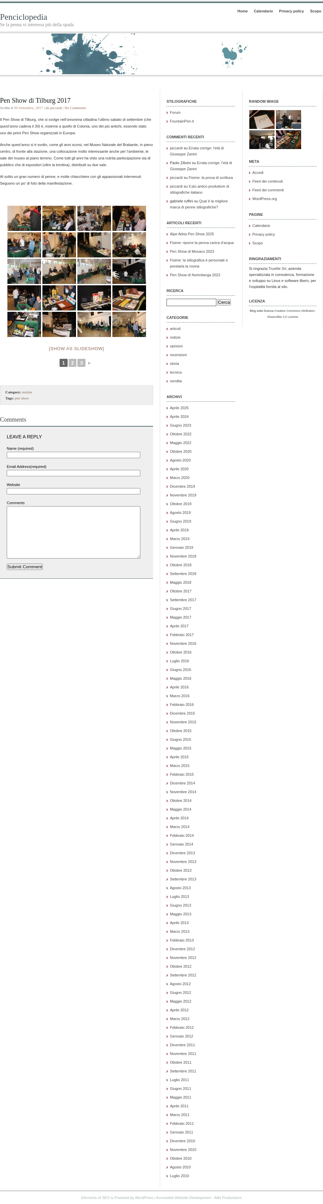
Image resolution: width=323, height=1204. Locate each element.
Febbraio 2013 (182, 940)
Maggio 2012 (180, 1001)
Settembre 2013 (183, 879)
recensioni (178, 355)
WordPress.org (264, 199)
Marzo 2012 (179, 1019)
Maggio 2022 (180, 443)
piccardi (56, 108)
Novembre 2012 (183, 958)
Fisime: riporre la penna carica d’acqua (202, 243)
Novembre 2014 (183, 792)
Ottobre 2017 (180, 591)
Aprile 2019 (179, 530)
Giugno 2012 (180, 993)
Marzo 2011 (179, 1115)
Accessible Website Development (183, 1198)
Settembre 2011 (183, 1071)
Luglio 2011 (179, 1080)
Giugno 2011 (180, 1089)
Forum (175, 112)
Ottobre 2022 (180, 434)
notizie (27, 392)
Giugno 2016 (180, 670)
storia (174, 364)
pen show (22, 398)
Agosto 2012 (180, 984)
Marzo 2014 (179, 827)
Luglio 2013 (179, 897)
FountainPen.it (182, 121)
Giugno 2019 (180, 521)
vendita (176, 381)
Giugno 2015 (180, 739)
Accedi (257, 173)
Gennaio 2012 (181, 1036)
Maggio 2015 (180, 748)
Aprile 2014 (179, 818)
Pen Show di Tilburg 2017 (35, 100)
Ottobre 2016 (180, 652)
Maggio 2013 (180, 914)
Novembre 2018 (183, 556)
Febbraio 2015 (182, 774)
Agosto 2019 (180, 513)
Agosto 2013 (180, 888)
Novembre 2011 (183, 1054)
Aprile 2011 (179, 1106)
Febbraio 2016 (182, 705)
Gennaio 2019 (181, 547)
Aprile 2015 (179, 757)
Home (243, 11)
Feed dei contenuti (267, 181)
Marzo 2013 (179, 931)
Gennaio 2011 (181, 1132)
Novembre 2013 (183, 862)
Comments (16, 503)
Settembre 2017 (183, 600)
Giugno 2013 (180, 905)
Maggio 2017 (180, 617)
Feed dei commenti (268, 190)
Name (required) (20, 448)
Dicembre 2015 (182, 713)
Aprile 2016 (179, 687)
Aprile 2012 (179, 1010)
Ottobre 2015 (180, 731)
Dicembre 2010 (182, 1141)
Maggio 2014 (180, 809)
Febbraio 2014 (182, 835)
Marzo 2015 (179, 766)
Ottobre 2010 (180, 1158)
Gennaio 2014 (181, 844)
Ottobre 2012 (180, 966)
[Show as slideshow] (76, 348)
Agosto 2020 (180, 460)
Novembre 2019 (183, 495)
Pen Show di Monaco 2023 (192, 251)
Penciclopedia (23, 16)
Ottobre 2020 (180, 451)
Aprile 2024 (179, 417)
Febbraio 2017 (182, 635)
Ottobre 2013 (180, 870)
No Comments (75, 108)
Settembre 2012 (183, 975)
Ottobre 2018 (180, 565)
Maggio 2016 (180, 678)
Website (13, 485)
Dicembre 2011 (182, 1045)
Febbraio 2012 (182, 1027)
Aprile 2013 (179, 923)
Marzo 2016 (179, 696)
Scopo (315, 11)
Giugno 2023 (180, 425)
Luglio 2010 (179, 1176)
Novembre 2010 (183, 1150)
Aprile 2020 (179, 469)
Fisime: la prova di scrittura (211, 178)
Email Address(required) (26, 467)
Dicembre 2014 (182, 783)
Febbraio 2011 (182, 1123)
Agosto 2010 (180, 1167)
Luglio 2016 (179, 661)
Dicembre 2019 (182, 486)
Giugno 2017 (180, 609)
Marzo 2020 (179, 478)
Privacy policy (291, 11)
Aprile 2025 (179, 408)
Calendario (263, 11)
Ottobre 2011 (180, 1062)
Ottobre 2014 (180, 801)
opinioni (176, 346)
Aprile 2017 (179, 626)
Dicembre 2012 (182, 949)
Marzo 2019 (179, 539)
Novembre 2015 (183, 722)
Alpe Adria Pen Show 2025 (192, 234)
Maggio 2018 (180, 582)
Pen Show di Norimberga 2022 (195, 275)
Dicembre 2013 (182, 853)
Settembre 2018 (183, 574)
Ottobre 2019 (180, 504)
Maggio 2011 (180, 1097)
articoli (175, 329)
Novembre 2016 (183, 643)
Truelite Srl (277, 269)
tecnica (176, 372)
